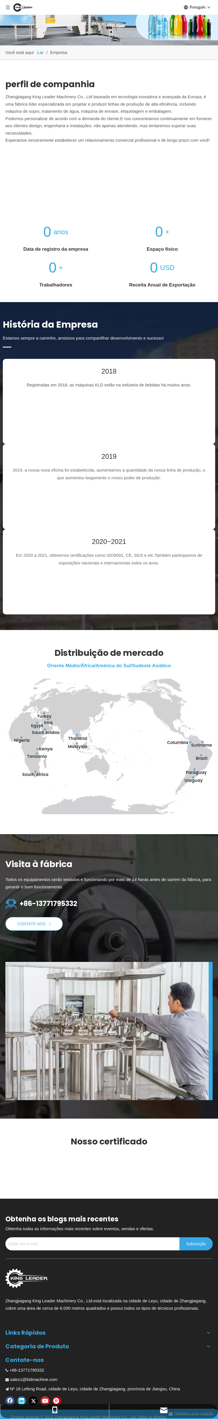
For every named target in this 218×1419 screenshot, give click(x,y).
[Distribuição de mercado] (109, 746)
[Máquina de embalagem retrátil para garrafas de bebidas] (109, 22)
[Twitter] (33, 1400)
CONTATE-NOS (34, 924)
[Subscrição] (196, 1243)
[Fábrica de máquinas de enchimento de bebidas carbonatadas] (109, 1031)
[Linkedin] (21, 1400)
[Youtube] (45, 1400)
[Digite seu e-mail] (91, 1243)
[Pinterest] (56, 1400)
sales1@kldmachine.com (33, 1379)
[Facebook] (9, 1400)
